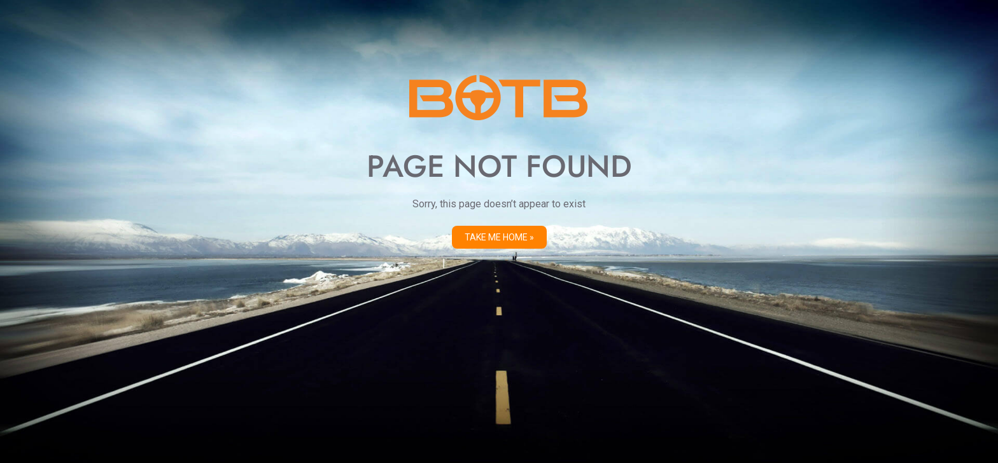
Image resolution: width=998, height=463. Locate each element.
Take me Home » (499, 237)
